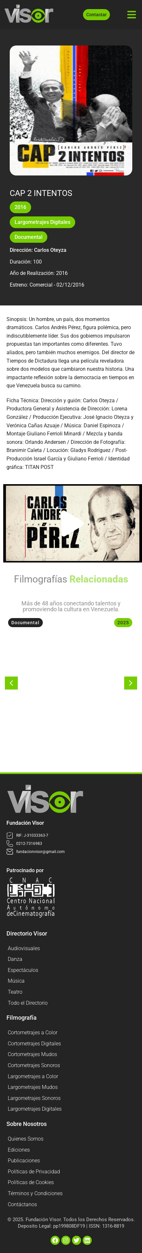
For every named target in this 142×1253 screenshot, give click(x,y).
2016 (20, 207)
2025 (123, 622)
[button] (73, 523)
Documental (28, 237)
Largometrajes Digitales (42, 222)
